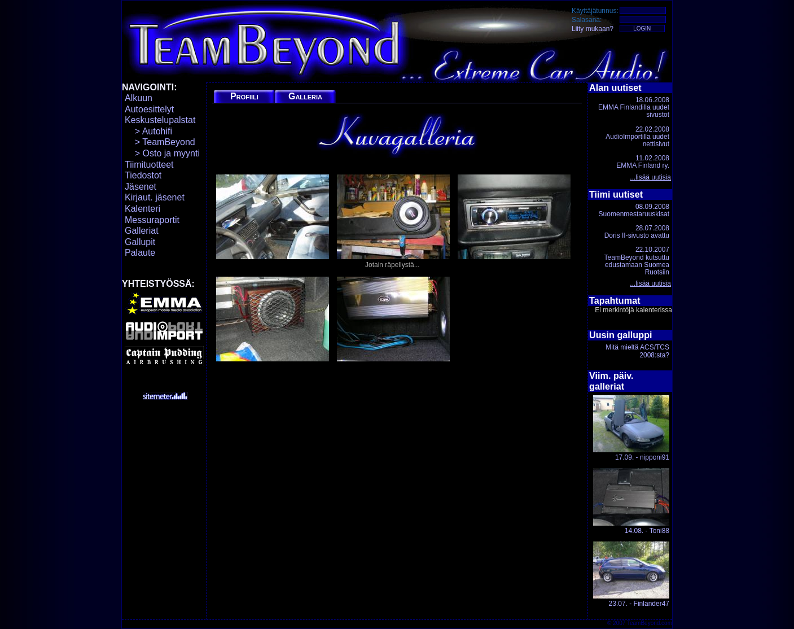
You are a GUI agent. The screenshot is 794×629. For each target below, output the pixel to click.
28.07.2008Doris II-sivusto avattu (636, 231)
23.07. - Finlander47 (631, 574)
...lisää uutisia (650, 177)
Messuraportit (152, 220)
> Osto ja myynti (162, 153)
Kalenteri (142, 208)
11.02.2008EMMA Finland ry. (642, 161)
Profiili (244, 96)
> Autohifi (148, 131)
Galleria (305, 96)
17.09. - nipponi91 (631, 428)
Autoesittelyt (149, 109)
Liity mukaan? (592, 29)
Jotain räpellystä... (393, 221)
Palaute (140, 252)
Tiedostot (143, 175)
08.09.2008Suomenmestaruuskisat (634, 210)
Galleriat (142, 230)
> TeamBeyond (160, 142)
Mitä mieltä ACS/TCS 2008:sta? (637, 351)
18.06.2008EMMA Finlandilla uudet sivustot (633, 107)
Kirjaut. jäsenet (155, 197)
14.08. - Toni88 (631, 501)
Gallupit (140, 242)
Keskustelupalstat (160, 120)
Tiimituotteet (149, 164)
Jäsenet (140, 186)
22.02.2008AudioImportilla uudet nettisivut (637, 136)
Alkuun (138, 98)
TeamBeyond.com (649, 623)
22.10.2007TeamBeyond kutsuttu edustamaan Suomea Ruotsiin (636, 261)
